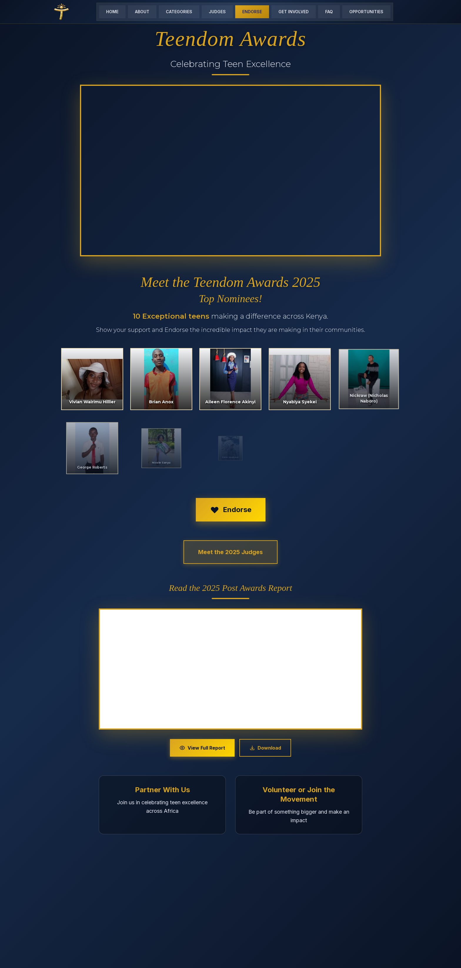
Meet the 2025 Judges (230, 552)
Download (265, 748)
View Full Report (202, 748)
